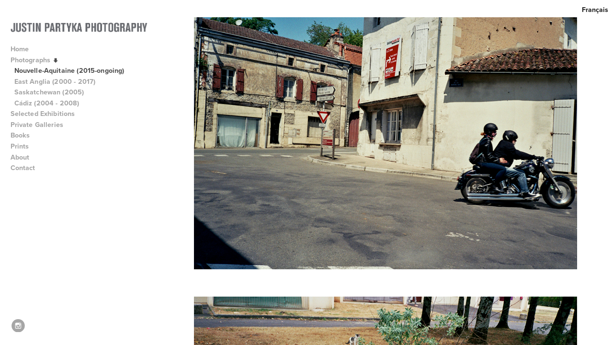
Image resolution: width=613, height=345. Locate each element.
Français (595, 9)
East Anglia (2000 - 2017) (55, 81)
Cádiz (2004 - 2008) (46, 103)
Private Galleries (37, 124)
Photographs (35, 60)
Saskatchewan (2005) (49, 92)
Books (25, 135)
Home (20, 49)
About (24, 157)
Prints (20, 146)
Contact (23, 167)
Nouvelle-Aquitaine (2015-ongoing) (69, 70)
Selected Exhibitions (47, 113)
